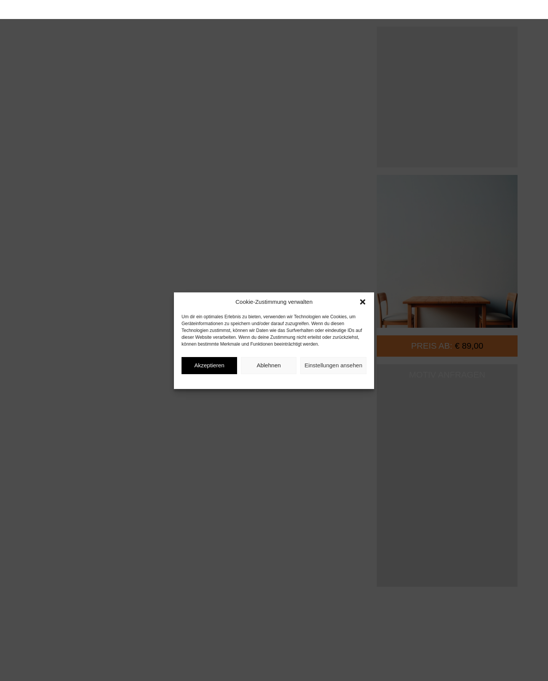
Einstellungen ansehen (333, 365)
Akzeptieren (209, 365)
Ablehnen (268, 365)
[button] (362, 302)
